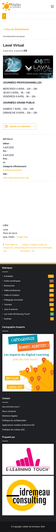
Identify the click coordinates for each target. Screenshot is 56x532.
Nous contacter (9, 411)
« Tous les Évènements (16, 29)
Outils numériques (12, 281)
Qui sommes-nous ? (11, 406)
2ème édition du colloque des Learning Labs (11, 248)
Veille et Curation (11, 295)
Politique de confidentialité (14, 420)
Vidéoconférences (12, 290)
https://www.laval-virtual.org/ (16, 178)
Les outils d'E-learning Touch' (17, 314)
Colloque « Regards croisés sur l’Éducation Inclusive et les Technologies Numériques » (36, 248)
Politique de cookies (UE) (13, 429)
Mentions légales (9, 416)
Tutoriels (8, 304)
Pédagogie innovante (13, 300)
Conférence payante (12, 170)
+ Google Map (21, 237)
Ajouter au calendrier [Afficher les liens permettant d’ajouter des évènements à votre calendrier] (20, 126)
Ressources (9, 285)
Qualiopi (7, 318)
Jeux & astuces (11, 309)
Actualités (8, 276)
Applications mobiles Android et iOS (18, 425)
